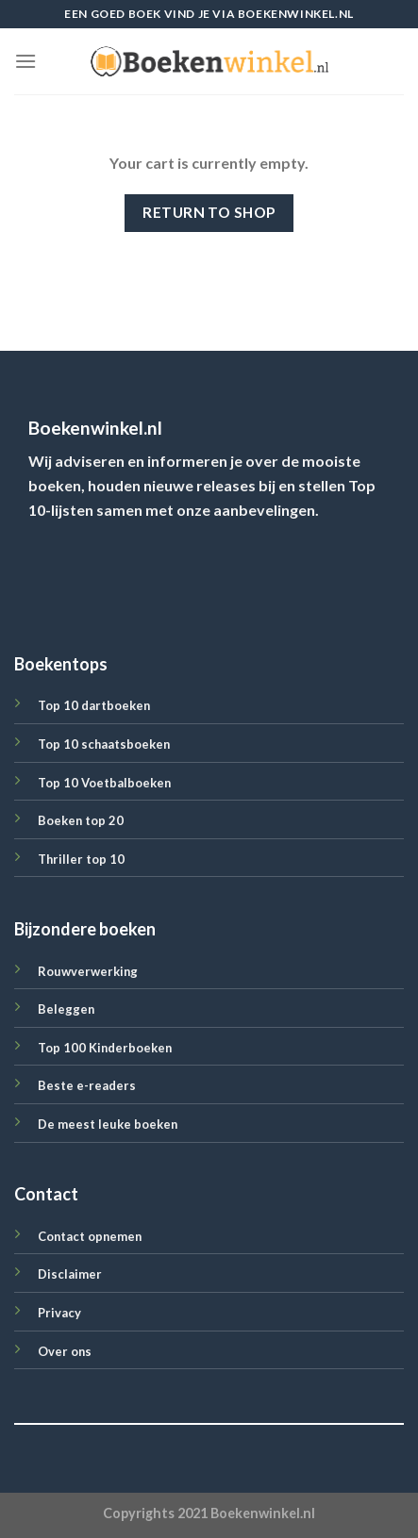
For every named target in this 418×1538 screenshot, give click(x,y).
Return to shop (209, 212)
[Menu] (25, 61)
